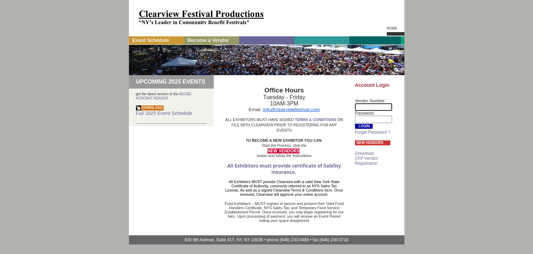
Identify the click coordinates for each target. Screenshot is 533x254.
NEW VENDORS (370, 143)
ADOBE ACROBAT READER (163, 96)
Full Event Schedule (164, 110)
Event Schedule (150, 40)
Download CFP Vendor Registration (366, 158)
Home (392, 28)
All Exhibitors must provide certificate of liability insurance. (284, 169)
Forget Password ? (373, 132)
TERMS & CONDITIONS (316, 119)
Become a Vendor (208, 40)
